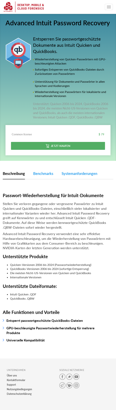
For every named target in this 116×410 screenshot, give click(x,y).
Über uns (12, 375)
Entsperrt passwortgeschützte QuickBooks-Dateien (44, 321)
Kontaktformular (16, 380)
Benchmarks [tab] (43, 173)
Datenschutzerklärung (19, 393)
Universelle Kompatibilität (25, 340)
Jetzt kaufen (58, 146)
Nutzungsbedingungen (19, 389)
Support (11, 384)
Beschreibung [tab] (14, 173)
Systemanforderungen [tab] (79, 173)
